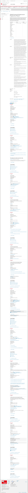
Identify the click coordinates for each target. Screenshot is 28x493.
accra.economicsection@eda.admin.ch (19, 117)
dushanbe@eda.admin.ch (15, 269)
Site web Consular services (13, 408)
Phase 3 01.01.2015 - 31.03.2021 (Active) (18, 99)
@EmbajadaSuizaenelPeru (14, 354)
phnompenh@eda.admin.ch (18, 406)
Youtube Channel (13, 450)
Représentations (6, 7)
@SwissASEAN (13, 320)
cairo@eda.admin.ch (16, 222)
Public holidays (12, 162)
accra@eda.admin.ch (16, 116)
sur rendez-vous (12, 123)
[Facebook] (10, 103)
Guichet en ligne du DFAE (9, 481)
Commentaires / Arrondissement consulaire (15, 452)
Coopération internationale (8, 9)
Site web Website (12, 254)
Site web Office (12, 270)
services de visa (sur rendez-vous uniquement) (15, 230)
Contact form (11, 469)
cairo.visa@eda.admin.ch (16, 223)
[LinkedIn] (11, 103)
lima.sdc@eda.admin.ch (19, 338)
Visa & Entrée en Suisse (23, 7)
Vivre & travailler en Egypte (15, 7)
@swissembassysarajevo (14, 449)
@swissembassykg (13, 193)
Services (19, 7)
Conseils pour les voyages (10, 7)
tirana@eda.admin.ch (16, 464)
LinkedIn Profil (13, 356)
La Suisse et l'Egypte (3, 9)
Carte (11, 179)
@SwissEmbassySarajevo (14, 448)
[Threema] (12, 103)
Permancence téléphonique (13, 346)
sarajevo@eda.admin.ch (16, 434)
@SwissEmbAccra (13, 128)
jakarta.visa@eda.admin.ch (17, 301)
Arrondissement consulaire (13, 132)
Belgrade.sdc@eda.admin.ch (17, 209)
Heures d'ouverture (13, 345)
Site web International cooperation (14, 340)
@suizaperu (12, 355)
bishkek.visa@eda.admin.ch (15, 184)
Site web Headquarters (13, 118)
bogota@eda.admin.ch (16, 145)
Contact (11, 198)
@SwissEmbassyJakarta (13, 321)
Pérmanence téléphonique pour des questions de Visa (16, 380)
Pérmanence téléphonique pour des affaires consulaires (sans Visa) (17, 379)
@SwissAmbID (13, 319)
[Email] (13, 103)
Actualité (2, 7)
